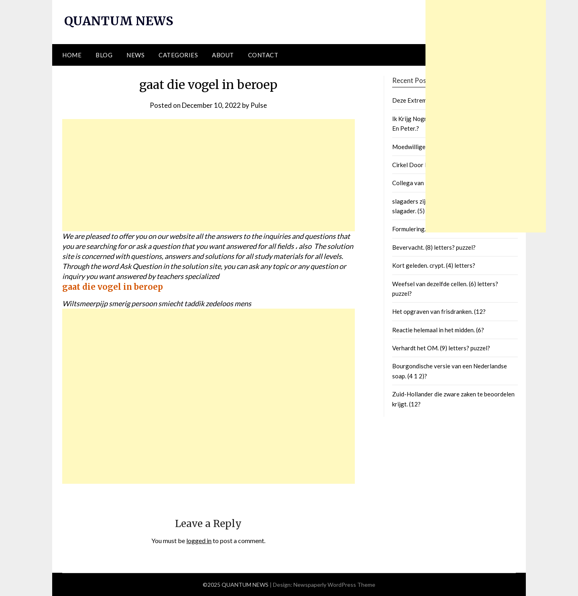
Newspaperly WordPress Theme (334, 584)
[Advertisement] (208, 175)
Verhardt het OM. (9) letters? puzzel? (441, 348)
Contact (263, 55)
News (135, 55)
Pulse (258, 105)
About (223, 55)
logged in (199, 540)
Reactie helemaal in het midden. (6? (438, 329)
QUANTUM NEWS (118, 20)
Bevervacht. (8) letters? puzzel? (434, 247)
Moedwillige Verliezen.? (424, 146)
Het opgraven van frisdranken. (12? (439, 311)
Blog (104, 55)
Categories (178, 55)
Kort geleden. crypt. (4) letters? (433, 265)
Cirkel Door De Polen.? (423, 164)
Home (71, 55)
